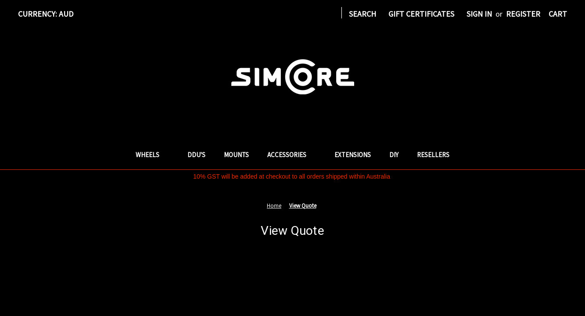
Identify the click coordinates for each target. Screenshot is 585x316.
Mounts (236, 155)
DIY (393, 155)
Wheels (152, 155)
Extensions (352, 155)
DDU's (196, 155)
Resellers (433, 155)
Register (523, 14)
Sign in (479, 14)
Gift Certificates (421, 14)
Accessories (291, 155)
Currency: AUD (49, 14)
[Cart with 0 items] (557, 14)
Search (362, 14)
